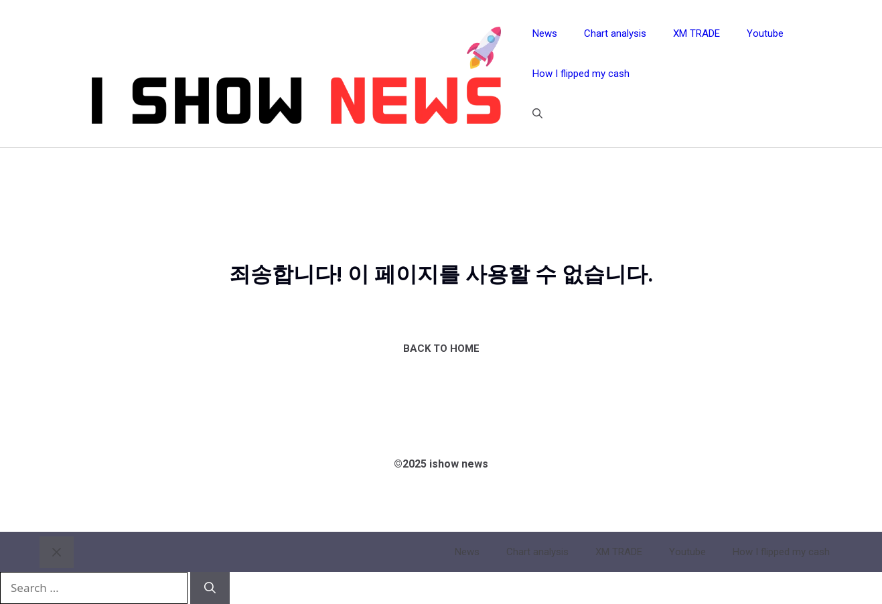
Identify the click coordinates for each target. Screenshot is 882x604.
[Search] (210, 588)
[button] (537, 114)
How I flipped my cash (581, 74)
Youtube (765, 33)
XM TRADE (696, 33)
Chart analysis (615, 33)
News (544, 33)
